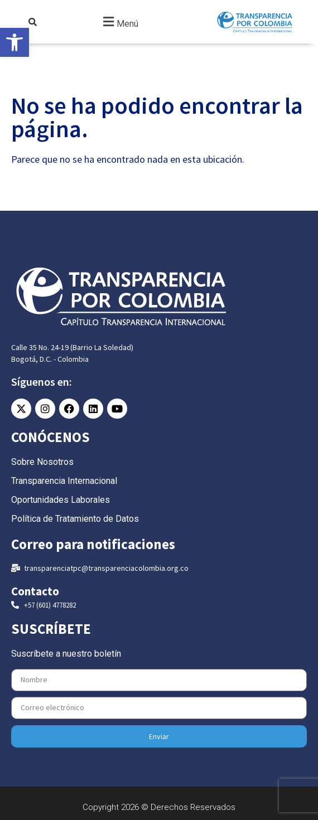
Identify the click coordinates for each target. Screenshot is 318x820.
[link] (14, 42)
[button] (120, 22)
